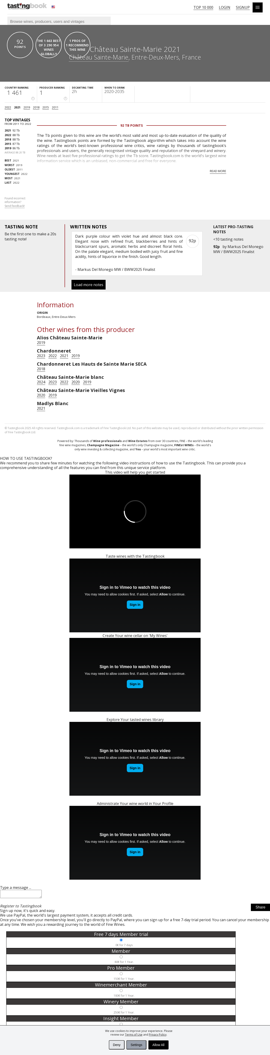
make (41, 233)
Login (224, 7)
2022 (8, 107)
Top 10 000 (203, 7)
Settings (136, 1045)
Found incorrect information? (15, 202)
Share (260, 909)
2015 (45, 107)
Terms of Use (133, 1035)
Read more (218, 171)
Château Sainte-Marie (98, 57)
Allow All (158, 1045)
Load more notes (88, 284)
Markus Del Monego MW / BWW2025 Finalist (238, 249)
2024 (41, 382)
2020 (75, 382)
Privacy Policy (157, 1035)
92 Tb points (131, 125)
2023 (41, 355)
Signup (243, 7)
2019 (27, 107)
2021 (17, 107)
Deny (117, 1045)
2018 (36, 107)
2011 (55, 107)
